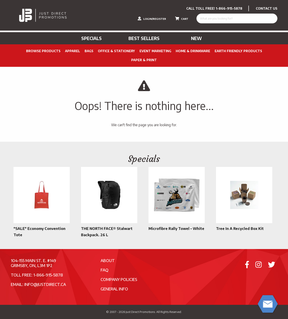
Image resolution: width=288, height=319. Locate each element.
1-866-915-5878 (229, 8)
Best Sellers (144, 38)
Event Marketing (155, 51)
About (108, 260)
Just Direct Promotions (140, 312)
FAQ (104, 269)
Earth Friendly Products (238, 51)
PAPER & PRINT (144, 60)
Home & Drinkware (193, 51)
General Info (114, 288)
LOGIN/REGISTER (152, 18)
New (196, 38)
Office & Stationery (116, 51)
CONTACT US (266, 8)
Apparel (72, 51)
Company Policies (119, 279)
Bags (89, 51)
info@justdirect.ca (45, 284)
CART (181, 18)
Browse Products (43, 51)
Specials (91, 38)
